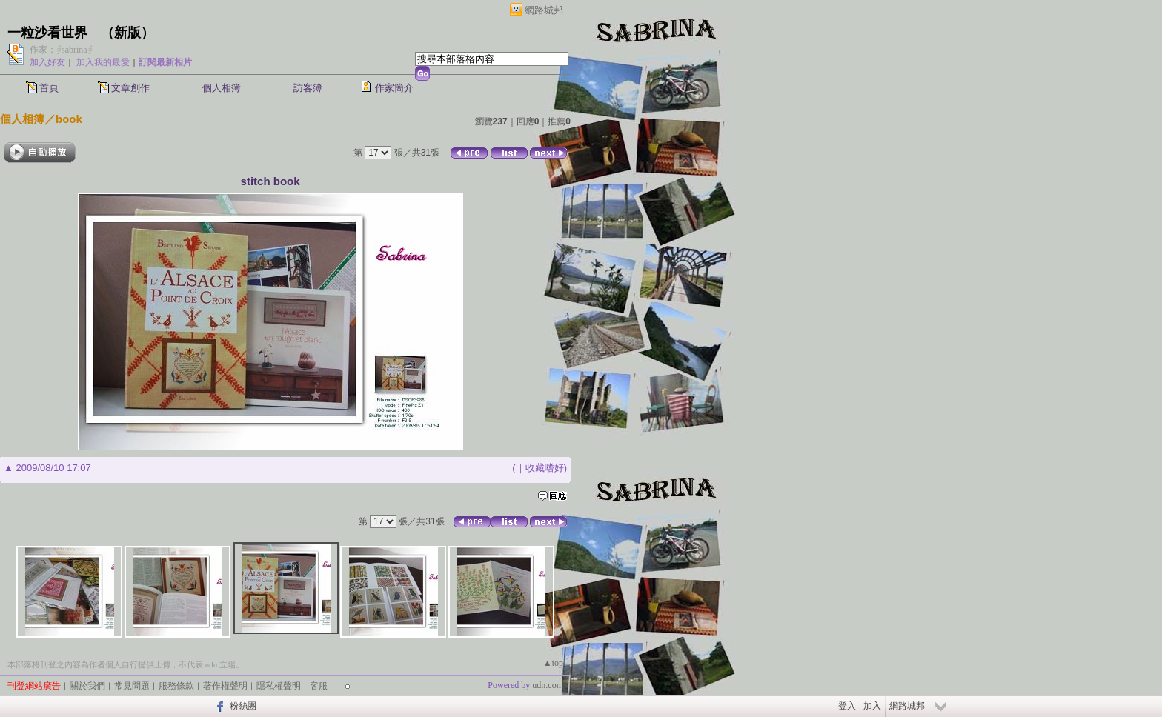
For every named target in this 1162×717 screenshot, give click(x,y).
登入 (847, 706)
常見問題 (132, 686)
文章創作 (130, 87)
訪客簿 (307, 87)
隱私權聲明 (278, 686)
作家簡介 (394, 87)
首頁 (49, 87)
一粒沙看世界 (47, 32)
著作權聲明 (225, 686)
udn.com (547, 685)
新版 (127, 32)
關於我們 (87, 686)
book (69, 119)
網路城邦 (544, 10)
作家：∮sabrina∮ (61, 49)
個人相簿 (221, 87)
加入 (872, 706)
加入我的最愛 (103, 62)
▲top (553, 663)
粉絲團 (243, 706)
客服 (319, 686)
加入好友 (47, 62)
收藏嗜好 (544, 467)
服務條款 (176, 686)
